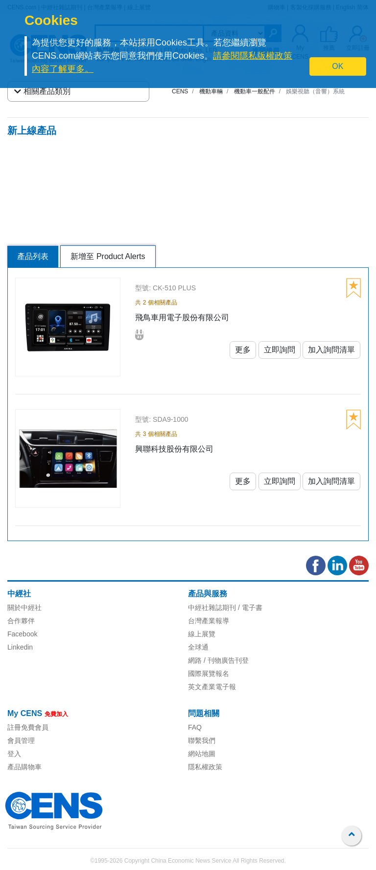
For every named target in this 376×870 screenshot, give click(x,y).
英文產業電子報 (212, 687)
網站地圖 (201, 754)
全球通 (198, 647)
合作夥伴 (21, 621)
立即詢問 (279, 350)
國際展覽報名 (208, 673)
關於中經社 (24, 607)
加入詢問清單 (331, 350)
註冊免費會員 (27, 727)
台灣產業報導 (208, 621)
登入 (14, 754)
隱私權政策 (205, 767)
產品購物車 (24, 767)
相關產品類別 (42, 91)
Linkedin (20, 647)
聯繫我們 (201, 740)
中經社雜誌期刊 (212, 607)
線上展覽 (201, 634)
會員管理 (21, 740)
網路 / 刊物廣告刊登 (218, 660)
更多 (243, 350)
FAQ (195, 727)
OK (337, 66)
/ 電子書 (249, 607)
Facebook (22, 634)
